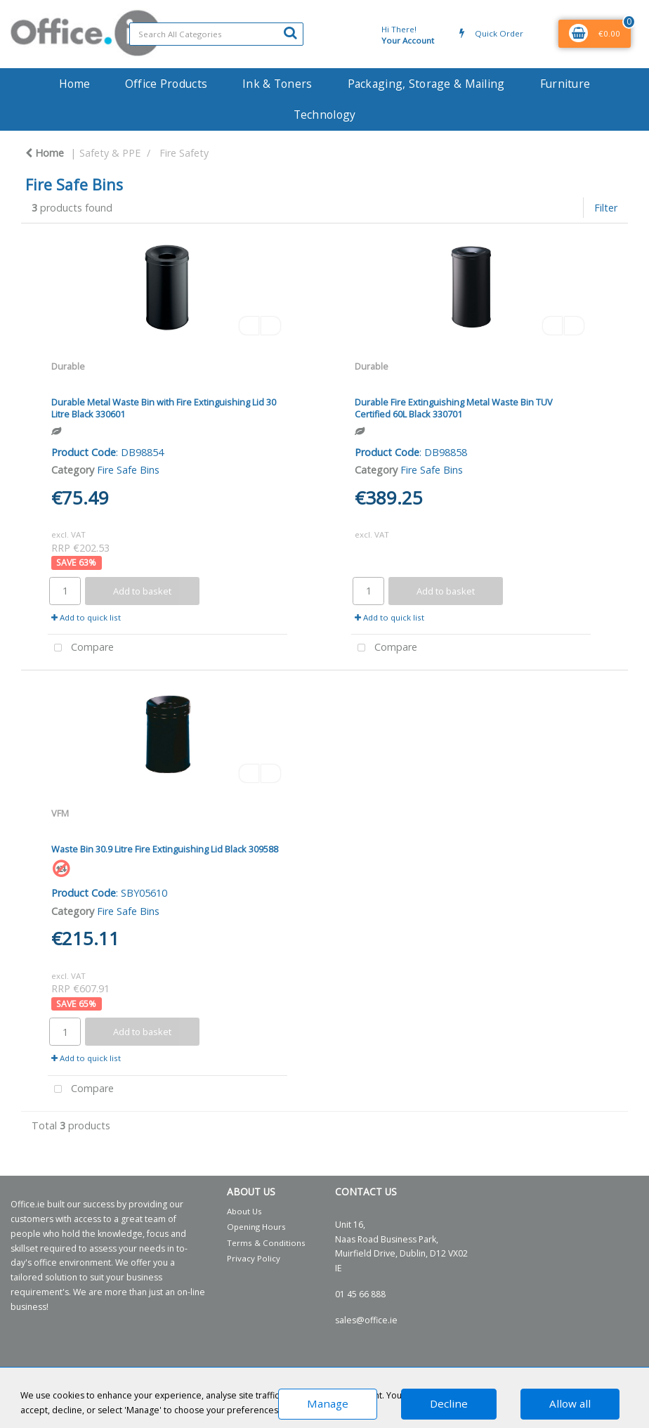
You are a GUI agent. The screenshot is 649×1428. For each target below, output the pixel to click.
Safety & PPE (109, 153)
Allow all (570, 1403)
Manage (327, 1403)
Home (74, 83)
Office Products (166, 83)
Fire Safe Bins (128, 469)
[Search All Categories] (216, 34)
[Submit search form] (290, 32)
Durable (68, 366)
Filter (605, 207)
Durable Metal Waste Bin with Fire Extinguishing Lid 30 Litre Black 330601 (163, 408)
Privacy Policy (253, 1258)
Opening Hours (256, 1226)
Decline (449, 1403)
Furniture (565, 83)
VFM (60, 813)
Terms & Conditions (266, 1243)
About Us (244, 1211)
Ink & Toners (277, 83)
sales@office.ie (366, 1320)
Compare (81, 648)
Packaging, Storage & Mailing (426, 83)
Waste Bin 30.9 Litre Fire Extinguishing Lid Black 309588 (164, 849)
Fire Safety (184, 153)
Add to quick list (86, 617)
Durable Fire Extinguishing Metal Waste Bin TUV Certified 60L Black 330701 (454, 408)
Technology (325, 114)
